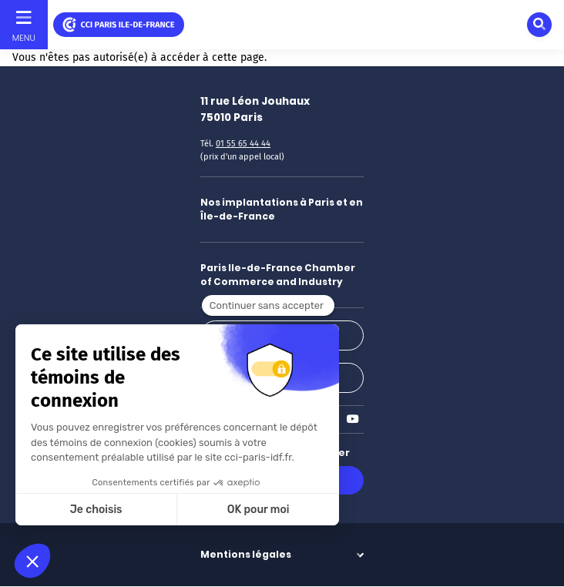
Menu (23, 38)
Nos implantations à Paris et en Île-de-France (281, 209)
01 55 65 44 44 (243, 144)
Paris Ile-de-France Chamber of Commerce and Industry (277, 274)
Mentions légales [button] (245, 554)
